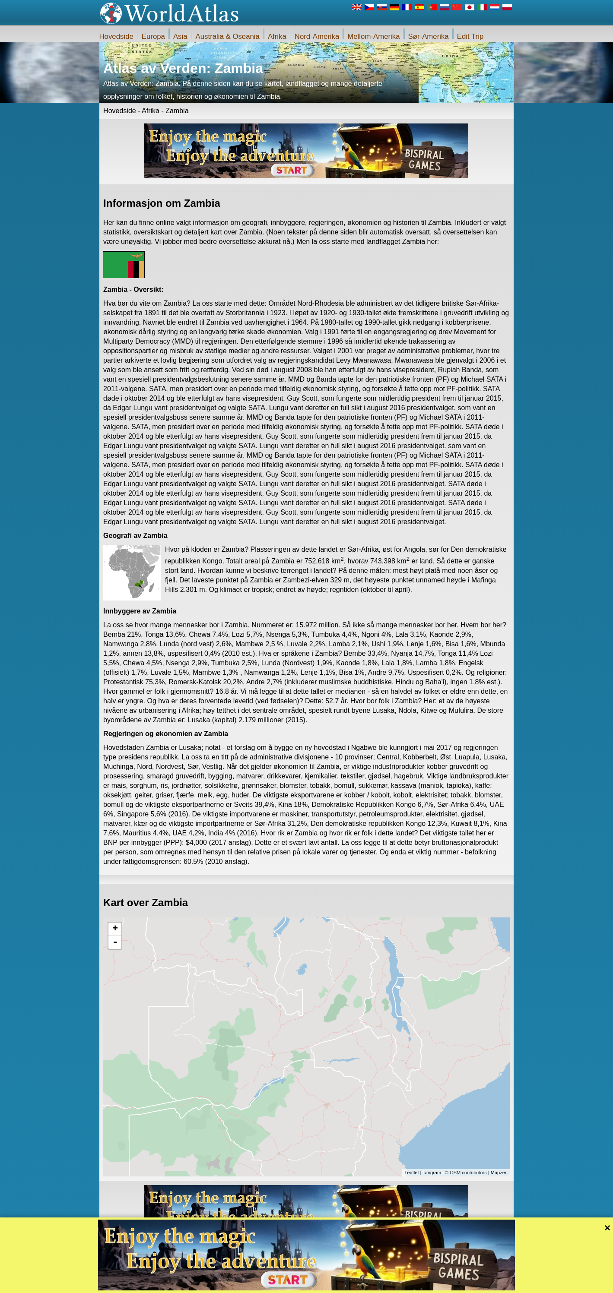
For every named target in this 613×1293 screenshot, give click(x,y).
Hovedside (116, 36)
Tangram (431, 1172)
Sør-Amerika (428, 36)
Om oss (271, 1284)
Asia (180, 36)
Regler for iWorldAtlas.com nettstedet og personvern (345, 1284)
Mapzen (499, 1172)
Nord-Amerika (317, 36)
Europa (153, 36)
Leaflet (411, 1172)
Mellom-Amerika (373, 36)
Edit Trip (470, 36)
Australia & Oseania (228, 36)
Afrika (277, 36)
